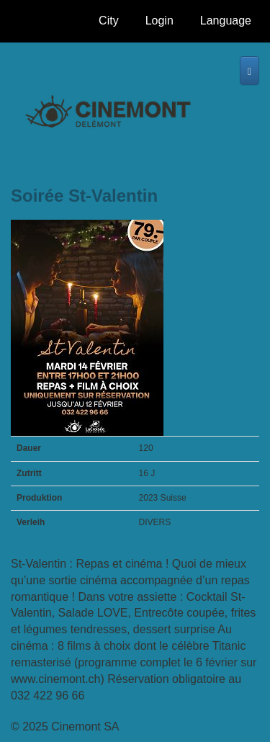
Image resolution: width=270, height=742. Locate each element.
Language (225, 24)
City (112, 24)
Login (159, 20)
